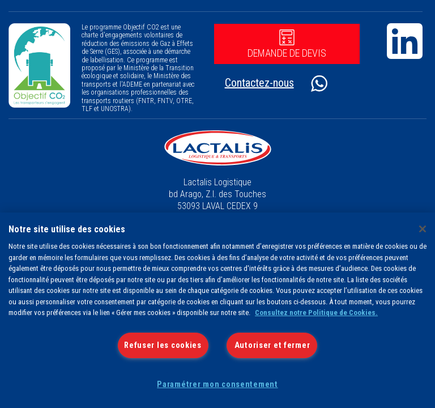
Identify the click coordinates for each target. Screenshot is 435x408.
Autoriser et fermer (272, 345)
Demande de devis (287, 44)
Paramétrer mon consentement (217, 384)
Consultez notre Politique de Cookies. (316, 312)
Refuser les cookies (163, 345)
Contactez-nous (259, 83)
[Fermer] (422, 228)
